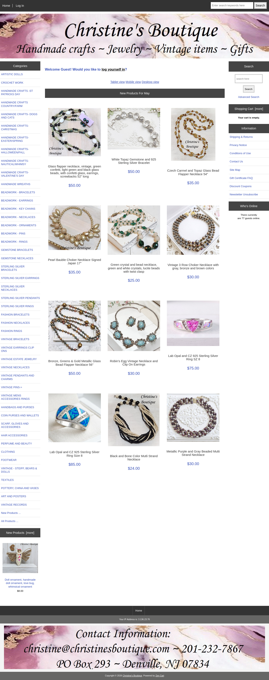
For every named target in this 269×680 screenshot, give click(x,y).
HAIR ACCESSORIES (14, 435)
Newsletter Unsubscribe (244, 194)
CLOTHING (8, 451)
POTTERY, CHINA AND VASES (20, 488)
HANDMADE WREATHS (15, 184)
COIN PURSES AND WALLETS (20, 415)
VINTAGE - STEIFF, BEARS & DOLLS (19, 470)
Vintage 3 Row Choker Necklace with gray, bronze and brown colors (193, 266)
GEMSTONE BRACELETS (17, 249)
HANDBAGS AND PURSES (17, 407)
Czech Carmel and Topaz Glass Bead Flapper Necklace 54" (193, 172)
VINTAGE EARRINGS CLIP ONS (17, 349)
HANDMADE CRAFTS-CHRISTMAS (15, 127)
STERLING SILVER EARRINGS (20, 278)
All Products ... (9, 521)
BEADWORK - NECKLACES (18, 217)
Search (248, 66)
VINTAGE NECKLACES (15, 367)
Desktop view (150, 82)
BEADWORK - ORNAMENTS (18, 225)
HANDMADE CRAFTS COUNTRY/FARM (14, 104)
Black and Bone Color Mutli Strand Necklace (134, 457)
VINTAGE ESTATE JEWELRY (19, 359)
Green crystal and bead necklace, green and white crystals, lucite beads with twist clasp (134, 268)
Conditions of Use (240, 153)
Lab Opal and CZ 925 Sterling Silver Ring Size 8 (74, 453)
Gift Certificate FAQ (241, 178)
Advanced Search (248, 97)
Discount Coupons (241, 186)
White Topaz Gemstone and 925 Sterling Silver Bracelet (134, 161)
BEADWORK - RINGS (14, 241)
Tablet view (117, 82)
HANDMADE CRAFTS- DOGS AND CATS (19, 116)
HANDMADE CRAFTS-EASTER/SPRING (15, 139)
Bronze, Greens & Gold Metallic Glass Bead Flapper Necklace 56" (74, 362)
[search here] (249, 78)
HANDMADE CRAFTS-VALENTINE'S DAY (15, 174)
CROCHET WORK (12, 82)
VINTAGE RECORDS (14, 504)
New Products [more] (20, 532)
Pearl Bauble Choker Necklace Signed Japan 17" (74, 261)
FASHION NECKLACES (15, 322)
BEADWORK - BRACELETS (18, 192)
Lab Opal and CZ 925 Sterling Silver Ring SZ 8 (193, 357)
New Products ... (11, 512)
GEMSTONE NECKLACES (17, 258)
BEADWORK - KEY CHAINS (18, 208)
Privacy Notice (238, 145)
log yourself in (113, 69)
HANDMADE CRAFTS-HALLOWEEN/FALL (15, 150)
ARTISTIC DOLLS (12, 74)
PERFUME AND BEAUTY (16, 443)
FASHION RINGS (11, 331)
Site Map (235, 169)
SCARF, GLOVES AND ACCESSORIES (15, 425)
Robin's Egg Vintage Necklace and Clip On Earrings (134, 362)
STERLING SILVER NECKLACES (13, 288)
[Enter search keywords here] (232, 5)
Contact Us (236, 161)
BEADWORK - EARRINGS (17, 200)
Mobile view (133, 82)
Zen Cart (160, 676)
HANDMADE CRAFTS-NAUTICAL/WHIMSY (15, 162)
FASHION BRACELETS (15, 314)
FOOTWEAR (9, 460)
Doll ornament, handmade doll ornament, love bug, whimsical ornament (20, 565)
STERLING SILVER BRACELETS (13, 268)
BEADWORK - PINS (13, 233)
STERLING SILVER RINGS (17, 306)
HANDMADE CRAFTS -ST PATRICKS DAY (17, 92)
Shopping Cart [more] (249, 108)
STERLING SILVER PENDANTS (20, 298)
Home (6, 5)
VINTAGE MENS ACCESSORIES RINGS (15, 397)
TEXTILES (7, 479)
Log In (20, 5)
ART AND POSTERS (13, 496)
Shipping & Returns (241, 136)
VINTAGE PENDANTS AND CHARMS (17, 377)
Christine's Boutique (132, 676)
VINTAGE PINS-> (11, 387)
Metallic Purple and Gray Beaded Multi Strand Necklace (193, 453)
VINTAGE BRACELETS (15, 339)
